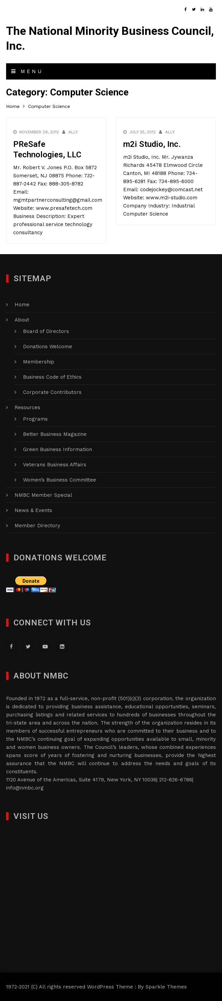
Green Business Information (57, 449)
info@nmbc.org (25, 788)
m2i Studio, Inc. (152, 144)
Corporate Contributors (52, 392)
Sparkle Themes (166, 987)
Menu (27, 71)
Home (22, 305)
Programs (35, 419)
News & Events (33, 510)
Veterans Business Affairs (54, 465)
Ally (73, 132)
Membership (38, 362)
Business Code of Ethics (52, 377)
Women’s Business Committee (59, 480)
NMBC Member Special (43, 495)
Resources (27, 407)
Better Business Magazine (55, 434)
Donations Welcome (47, 346)
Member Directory (37, 525)
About (22, 320)
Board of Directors (46, 331)
